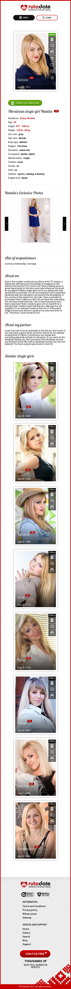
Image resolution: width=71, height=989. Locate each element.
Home (26, 929)
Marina (22, 786)
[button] (6, 224)
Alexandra (25, 849)
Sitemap (27, 917)
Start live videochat (27, 103)
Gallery (26, 933)
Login (48, 18)
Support (27, 944)
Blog (25, 940)
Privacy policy (30, 910)
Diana (21, 723)
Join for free (35, 954)
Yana (21, 409)
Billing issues (30, 914)
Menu (25, 18)
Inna (20, 597)
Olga (21, 471)
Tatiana (23, 534)
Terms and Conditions (34, 906)
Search (26, 936)
